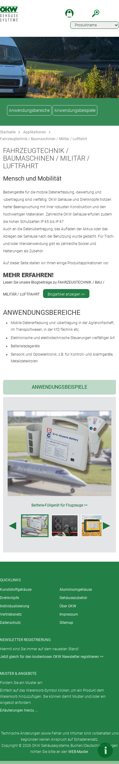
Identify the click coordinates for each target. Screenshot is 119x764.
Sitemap (66, 623)
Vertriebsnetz (11, 614)
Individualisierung (14, 606)
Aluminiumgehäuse (76, 589)
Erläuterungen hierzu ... (19, 710)
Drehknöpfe (9, 598)
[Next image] (106, 526)
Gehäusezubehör (73, 598)
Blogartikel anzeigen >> (66, 294)
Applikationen (34, 132)
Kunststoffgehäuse (15, 589)
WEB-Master (78, 752)
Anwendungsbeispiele (75, 110)
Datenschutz (10, 623)
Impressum (69, 614)
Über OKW (68, 606)
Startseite (8, 132)
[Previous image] (12, 526)
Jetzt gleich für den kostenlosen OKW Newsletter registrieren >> (51, 657)
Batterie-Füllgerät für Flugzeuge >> (59, 505)
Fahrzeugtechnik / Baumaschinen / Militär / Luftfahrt (43, 139)
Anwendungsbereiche (29, 110)
